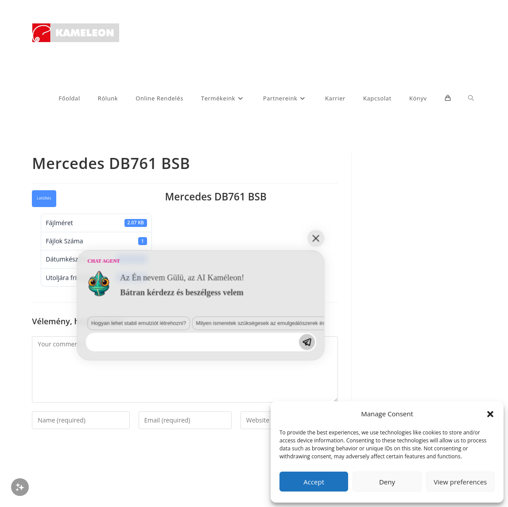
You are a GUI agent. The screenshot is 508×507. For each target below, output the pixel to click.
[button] (490, 414)
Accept (313, 481)
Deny (387, 481)
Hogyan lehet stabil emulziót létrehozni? (44, 424)
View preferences (460, 481)
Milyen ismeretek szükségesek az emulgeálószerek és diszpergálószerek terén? (163, 424)
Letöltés (44, 198)
